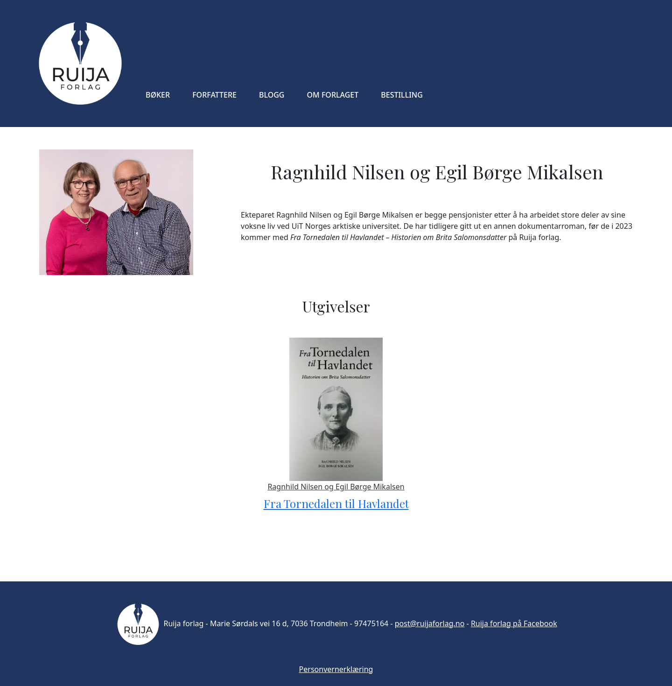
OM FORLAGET (333, 95)
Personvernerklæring (336, 669)
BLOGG (272, 95)
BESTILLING (402, 95)
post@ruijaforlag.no (430, 623)
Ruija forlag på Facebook (514, 623)
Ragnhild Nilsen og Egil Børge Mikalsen (335, 486)
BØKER (158, 95)
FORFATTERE (214, 95)
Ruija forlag (159, 623)
